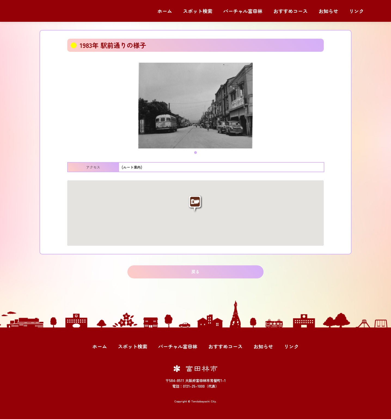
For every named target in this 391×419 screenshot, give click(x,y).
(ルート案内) (132, 167)
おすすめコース (290, 10)
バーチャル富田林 (242, 10)
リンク (356, 10)
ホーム (164, 10)
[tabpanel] (195, 105)
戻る (195, 271)
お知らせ (328, 10)
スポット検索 (197, 10)
